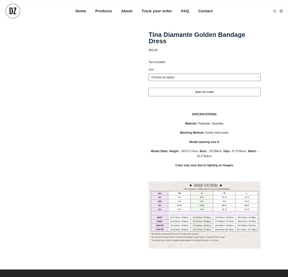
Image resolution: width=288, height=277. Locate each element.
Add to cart (204, 91)
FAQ (185, 11)
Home (80, 11)
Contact (205, 11)
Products (103, 11)
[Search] (274, 11)
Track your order (156, 11)
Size (151, 69)
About (126, 11)
